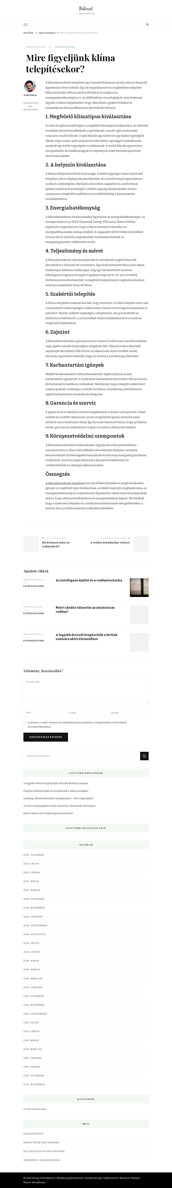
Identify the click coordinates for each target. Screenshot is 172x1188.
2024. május (31, 960)
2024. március (32, 978)
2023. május (31, 1040)
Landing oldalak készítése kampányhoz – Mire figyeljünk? (58, 798)
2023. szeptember (35, 1014)
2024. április (32, 969)
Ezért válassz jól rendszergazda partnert (48, 813)
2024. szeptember (35, 925)
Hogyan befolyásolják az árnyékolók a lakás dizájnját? (56, 790)
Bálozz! (86, 8)
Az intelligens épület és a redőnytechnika (89, 580)
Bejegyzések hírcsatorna (41, 1142)
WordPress (38, 1182)
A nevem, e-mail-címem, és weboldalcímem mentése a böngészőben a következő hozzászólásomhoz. (77, 724)
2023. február (32, 1058)
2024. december (33, 899)
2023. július (31, 1022)
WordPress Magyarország (42, 1160)
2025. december (33, 855)
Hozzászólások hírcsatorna (44, 1151)
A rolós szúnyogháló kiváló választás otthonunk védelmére (59, 805)
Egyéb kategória (65, 47)
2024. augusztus (34, 934)
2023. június (31, 1031)
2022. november (34, 1084)
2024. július (31, 943)
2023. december (33, 996)
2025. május (31, 881)
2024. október (32, 916)
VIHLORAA (29, 88)
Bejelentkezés (33, 1133)
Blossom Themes (130, 1178)
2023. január (31, 1067)
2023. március (32, 1049)
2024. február (32, 987)
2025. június (31, 872)
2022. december (33, 1075)
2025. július (31, 863)
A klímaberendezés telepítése (65, 483)
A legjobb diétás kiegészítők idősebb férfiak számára (55, 783)
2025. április (31, 890)
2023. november (33, 1005)
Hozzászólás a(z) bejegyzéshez (30, 106)
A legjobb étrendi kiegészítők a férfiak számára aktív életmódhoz (87, 637)
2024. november (34, 907)
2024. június (31, 952)
